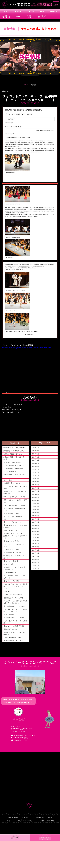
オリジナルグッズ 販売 (11, 549)
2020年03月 (36, 513)
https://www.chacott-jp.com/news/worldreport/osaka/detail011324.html (26, 348)
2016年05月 (36, 559)
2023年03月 (36, 479)
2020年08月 (36, 506)
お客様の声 (49, 817)
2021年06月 (36, 485)
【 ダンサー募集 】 (10, 614)
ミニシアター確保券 (9, 572)
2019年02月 (36, 525)
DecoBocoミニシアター (29, 820)
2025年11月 (36, 463)
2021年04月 (36, 491)
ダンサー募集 (7, 480)
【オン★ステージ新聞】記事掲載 (13, 626)
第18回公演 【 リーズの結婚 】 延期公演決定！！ (15, 568)
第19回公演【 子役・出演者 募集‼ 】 (13, 557)
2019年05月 (36, 519)
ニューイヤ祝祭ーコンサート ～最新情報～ (15, 487)
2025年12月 (36, 460)
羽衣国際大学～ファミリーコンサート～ (15, 476)
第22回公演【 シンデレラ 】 (13, 483)
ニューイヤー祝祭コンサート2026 (13, 465)
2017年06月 (36, 537)
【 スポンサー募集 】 (11, 561)
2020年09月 (36, 503)
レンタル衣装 (41, 820)
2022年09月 (36, 482)
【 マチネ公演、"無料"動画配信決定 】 (14, 509)
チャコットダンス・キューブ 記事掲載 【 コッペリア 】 (15, 610)
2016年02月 (36, 562)
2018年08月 (36, 531)
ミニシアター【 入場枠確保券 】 (13, 468)
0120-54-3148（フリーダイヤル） (23, 735)
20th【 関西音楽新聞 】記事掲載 (14, 497)
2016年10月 (36, 553)
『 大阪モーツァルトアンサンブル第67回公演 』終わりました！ (15, 602)
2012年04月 (36, 568)
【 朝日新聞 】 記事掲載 (12, 552)
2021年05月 (36, 488)
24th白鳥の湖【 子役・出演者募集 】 (13, 458)
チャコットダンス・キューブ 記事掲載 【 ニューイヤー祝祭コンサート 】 (15, 586)
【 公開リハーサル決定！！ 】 (13, 581)
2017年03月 (36, 547)
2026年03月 (36, 451)
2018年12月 (36, 528)
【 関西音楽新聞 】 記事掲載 (13, 617)
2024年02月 (36, 472)
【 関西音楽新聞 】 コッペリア (15, 606)
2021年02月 (36, 494)
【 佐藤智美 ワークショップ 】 (13, 598)
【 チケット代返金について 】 (13, 522)
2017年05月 (36, 541)
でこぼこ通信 (25, 817)
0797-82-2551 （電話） (20, 738)
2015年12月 (36, 565)
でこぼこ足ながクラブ (10, 471)
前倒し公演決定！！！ (10, 530)
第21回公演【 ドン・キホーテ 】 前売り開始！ (15, 493)
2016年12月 (36, 550)
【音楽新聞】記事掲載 (10, 629)
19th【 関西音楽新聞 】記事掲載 (14, 505)
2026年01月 (36, 457)
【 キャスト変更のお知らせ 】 (13, 462)
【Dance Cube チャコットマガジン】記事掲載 (15, 633)
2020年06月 (36, 510)
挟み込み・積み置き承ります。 (13, 454)
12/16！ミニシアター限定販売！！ (14, 594)
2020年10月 (36, 500)
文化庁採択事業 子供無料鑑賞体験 (14, 448)
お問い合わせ (50, 820)
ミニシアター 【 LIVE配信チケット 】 (14, 545)
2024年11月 (36, 469)
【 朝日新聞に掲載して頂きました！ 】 (14, 577)
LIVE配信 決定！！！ (10, 564)
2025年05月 (36, 466)
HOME (26, 85)
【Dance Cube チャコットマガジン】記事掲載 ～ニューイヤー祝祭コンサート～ (15, 536)
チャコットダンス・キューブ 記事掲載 (15, 622)
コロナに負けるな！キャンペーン (13, 640)
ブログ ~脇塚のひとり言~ (37, 817)
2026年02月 (36, 454)
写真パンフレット (10, 820)
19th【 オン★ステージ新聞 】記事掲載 (15, 501)
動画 (19, 820)
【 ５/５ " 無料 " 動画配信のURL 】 (13, 518)
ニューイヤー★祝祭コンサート (13, 637)
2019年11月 (36, 516)
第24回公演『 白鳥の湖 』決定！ (14, 451)
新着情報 (16, 817)
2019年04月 (36, 522)
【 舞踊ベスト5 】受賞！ (12, 541)
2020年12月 (36, 497)
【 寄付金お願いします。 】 (13, 513)
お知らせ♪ (6, 591)
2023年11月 (36, 475)
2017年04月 (36, 544)
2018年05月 (36, 534)
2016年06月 (36, 556)
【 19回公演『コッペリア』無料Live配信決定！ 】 (15, 526)
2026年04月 (36, 448)
